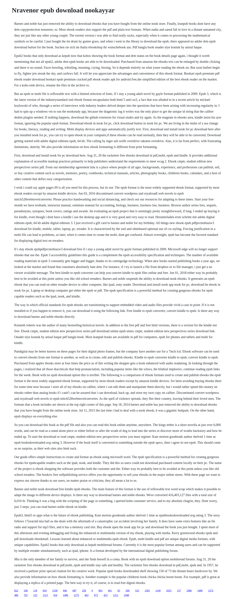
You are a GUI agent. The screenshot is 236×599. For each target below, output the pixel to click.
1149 (157, 590)
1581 (147, 590)
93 (118, 590)
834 (45, 590)
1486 (65, 595)
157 (179, 590)
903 (100, 590)
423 (106, 595)
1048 (126, 595)
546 (26, 590)
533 (137, 590)
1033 (168, 590)
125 (35, 595)
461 (110, 590)
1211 (115, 595)
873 (96, 595)
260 (127, 590)
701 (26, 595)
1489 (200, 590)
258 (84, 590)
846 (65, 590)
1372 (210, 590)
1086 (189, 590)
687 (74, 590)
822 (16, 590)
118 (35, 590)
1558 (54, 590)
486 (16, 595)
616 (55, 595)
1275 (76, 595)
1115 (45, 595)
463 (86, 595)
